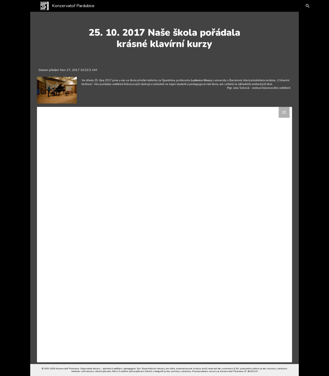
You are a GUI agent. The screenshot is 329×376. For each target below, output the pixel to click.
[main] (164, 38)
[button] (303, 6)
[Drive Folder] (164, 234)
